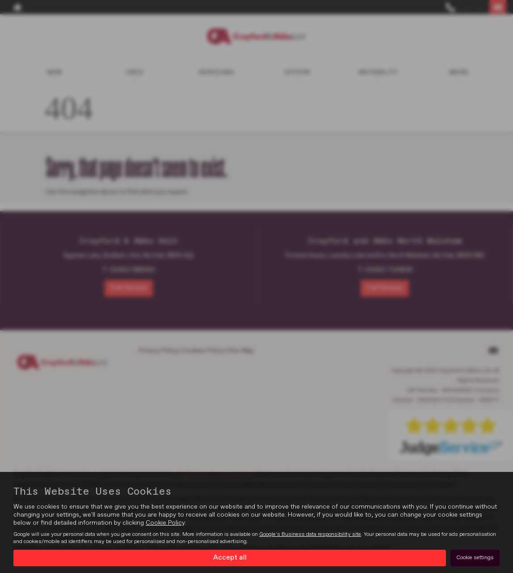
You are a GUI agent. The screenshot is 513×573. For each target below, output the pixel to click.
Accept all (230, 557)
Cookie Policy (165, 523)
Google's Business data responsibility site (310, 534)
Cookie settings (475, 557)
